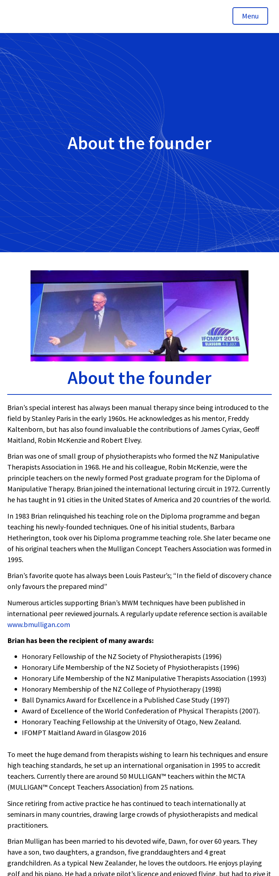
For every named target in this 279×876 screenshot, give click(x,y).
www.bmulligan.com (38, 624)
